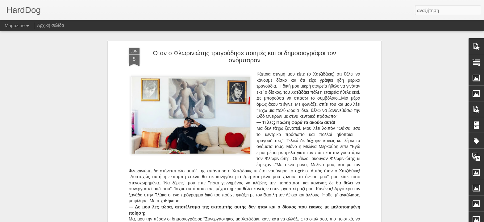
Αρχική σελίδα (50, 25)
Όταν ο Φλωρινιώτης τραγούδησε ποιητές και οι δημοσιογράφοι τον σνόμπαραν (244, 52)
